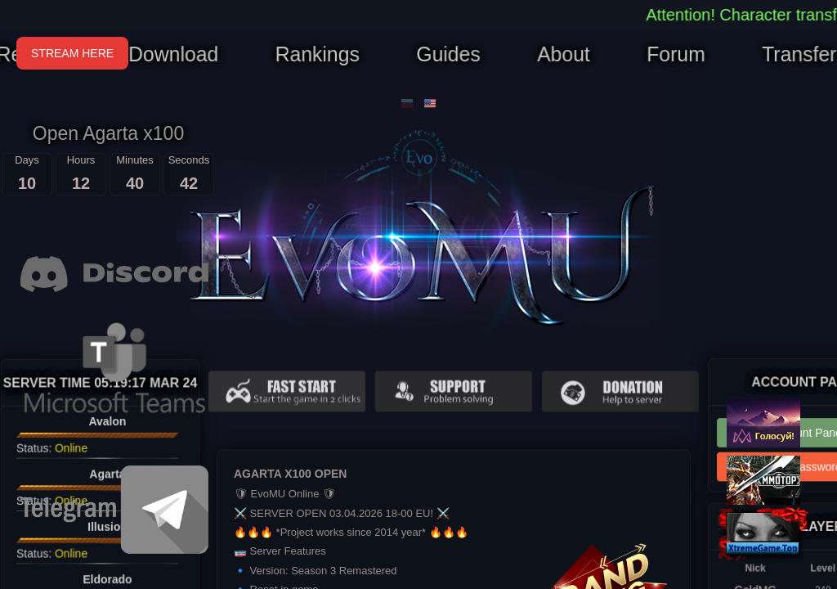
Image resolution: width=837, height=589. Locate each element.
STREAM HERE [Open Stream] (72, 53)
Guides (447, 54)
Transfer (789, 54)
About (559, 54)
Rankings (319, 54)
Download (180, 54)
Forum (668, 54)
